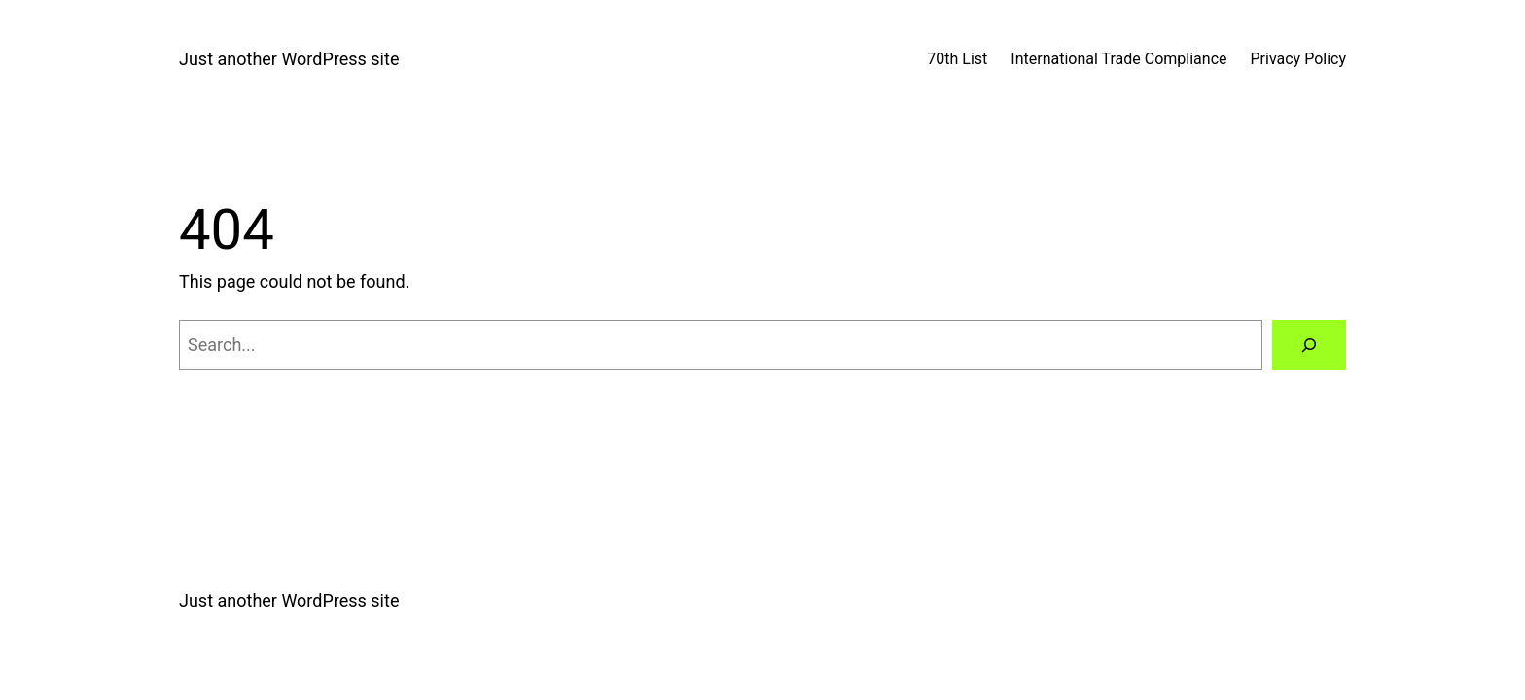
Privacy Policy (1299, 59)
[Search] (1309, 345)
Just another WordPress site (289, 59)
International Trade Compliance (1118, 59)
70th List (957, 59)
